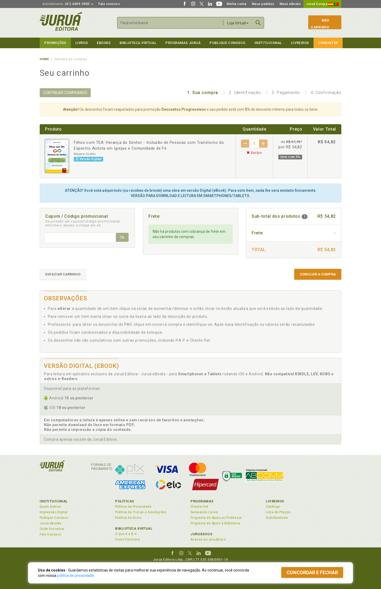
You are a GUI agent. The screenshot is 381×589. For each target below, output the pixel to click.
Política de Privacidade (133, 506)
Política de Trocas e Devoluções (140, 512)
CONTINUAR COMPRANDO (65, 93)
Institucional (268, 43)
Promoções (55, 43)
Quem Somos (50, 506)
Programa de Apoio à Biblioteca (215, 523)
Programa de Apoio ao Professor (216, 518)
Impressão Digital (53, 512)
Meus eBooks (290, 4)
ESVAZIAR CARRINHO (62, 274)
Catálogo (273, 506)
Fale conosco (109, 4)
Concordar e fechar (312, 572)
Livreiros (300, 43)
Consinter (328, 43)
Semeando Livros (204, 512)
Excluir (254, 153)
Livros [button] (81, 43)
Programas (202, 501)
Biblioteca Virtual (134, 528)
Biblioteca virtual (138, 43)
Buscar (258, 22)
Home (44, 59)
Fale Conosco (50, 534)
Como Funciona (127, 539)
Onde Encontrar (52, 529)
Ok (122, 237)
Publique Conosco (228, 43)
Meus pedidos (263, 4)
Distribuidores (277, 518)
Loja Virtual (237, 23)
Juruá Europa (322, 4)
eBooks (104, 43)
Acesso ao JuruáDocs (208, 539)
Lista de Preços (278, 512)
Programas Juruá (183, 43)
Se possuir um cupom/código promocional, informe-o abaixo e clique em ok (83, 223)
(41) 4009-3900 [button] (67, 4)
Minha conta (237, 4)
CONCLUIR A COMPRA (318, 274)
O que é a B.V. (126, 534)
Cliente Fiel (199, 506)
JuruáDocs (201, 534)
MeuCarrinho (320, 24)
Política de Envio (128, 518)
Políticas (124, 501)
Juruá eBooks (51, 523)
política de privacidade (75, 575)
